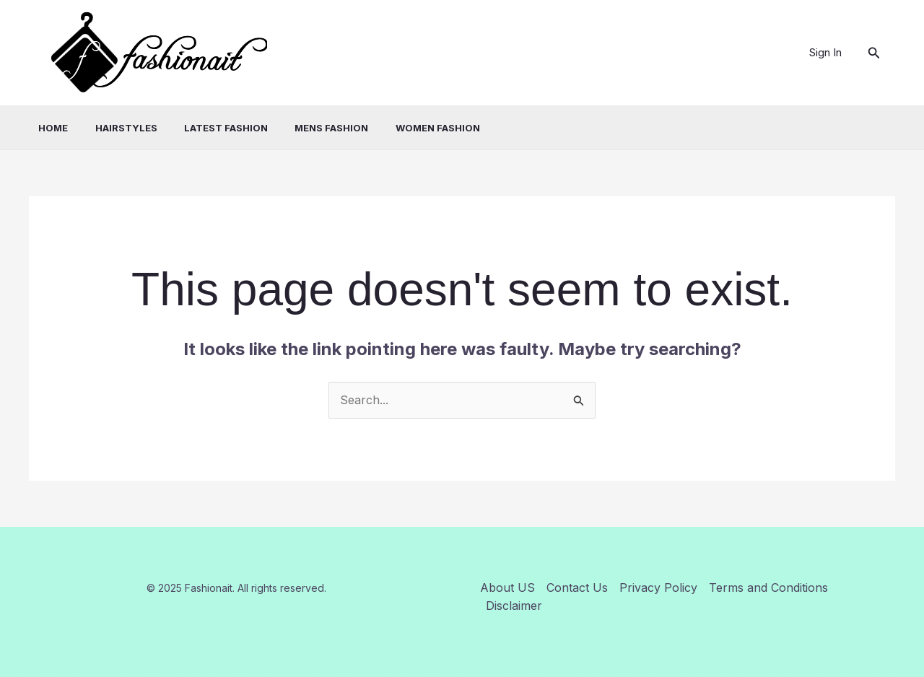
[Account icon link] (825, 52)
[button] (874, 53)
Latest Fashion (208, 128)
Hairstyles (113, 128)
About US (507, 587)
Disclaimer (514, 605)
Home (43, 128)
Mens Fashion (310, 128)
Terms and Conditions (768, 587)
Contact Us (577, 587)
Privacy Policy (658, 587)
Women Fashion (412, 128)
